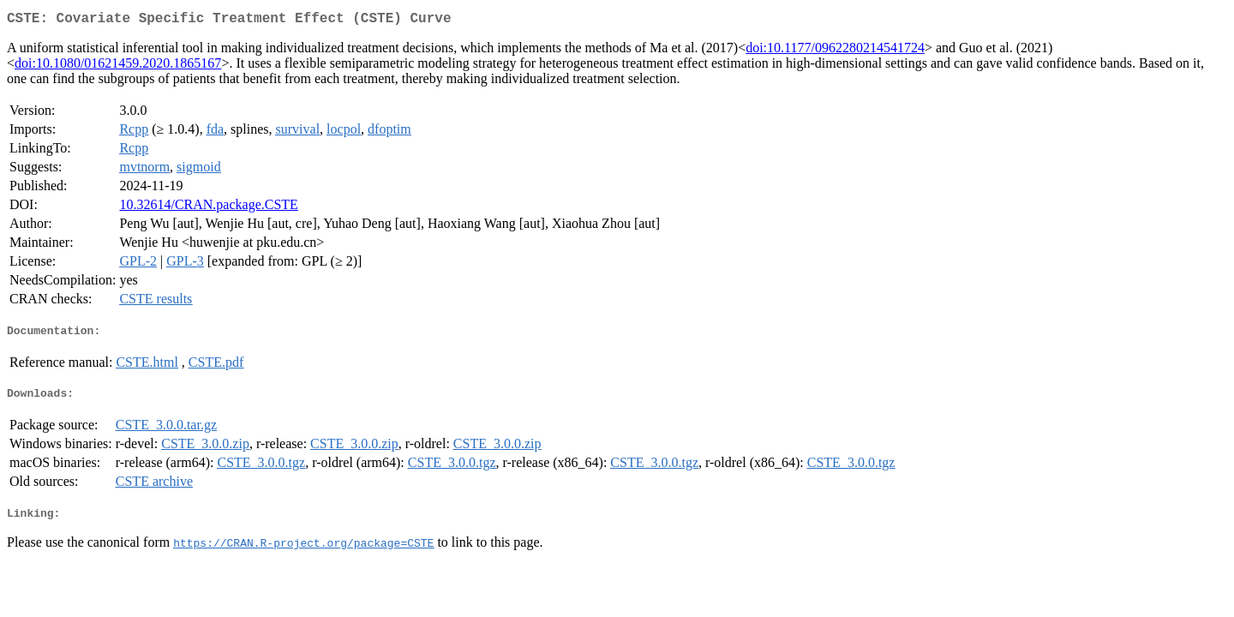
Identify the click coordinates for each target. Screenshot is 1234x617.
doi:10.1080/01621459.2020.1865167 (118, 66)
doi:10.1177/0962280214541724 (835, 51)
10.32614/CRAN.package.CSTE (208, 208)
